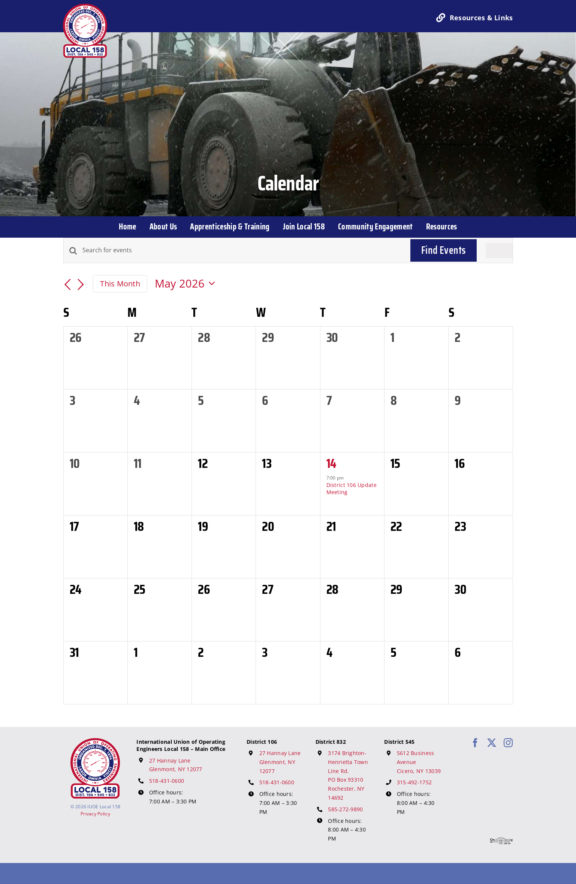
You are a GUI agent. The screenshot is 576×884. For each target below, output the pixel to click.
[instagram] (508, 742)
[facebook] (475, 742)
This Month (120, 283)
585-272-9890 (345, 809)
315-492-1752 (414, 782)
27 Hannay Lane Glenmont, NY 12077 (280, 762)
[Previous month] (67, 284)
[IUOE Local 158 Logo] (95, 741)
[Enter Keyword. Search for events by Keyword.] (241, 250)
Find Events (443, 250)
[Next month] (80, 284)
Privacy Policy (95, 814)
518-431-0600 (166, 780)
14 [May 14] (331, 463)
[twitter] (491, 742)
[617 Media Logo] (501, 840)
